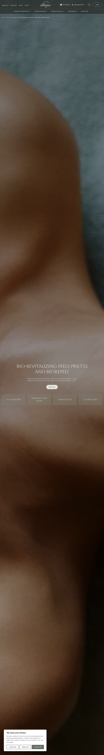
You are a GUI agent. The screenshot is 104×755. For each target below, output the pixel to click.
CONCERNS (71, 11)
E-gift (27, 5)
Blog (21, 5)
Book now (52, 387)
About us (5, 5)
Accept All (37, 747)
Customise (12, 747)
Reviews (14, 5)
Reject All (25, 747)
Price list (84, 11)
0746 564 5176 (78, 4)
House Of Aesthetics (21, 11)
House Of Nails (56, 11)
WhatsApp (65, 5)
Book (97, 4)
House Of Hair (40, 11)
